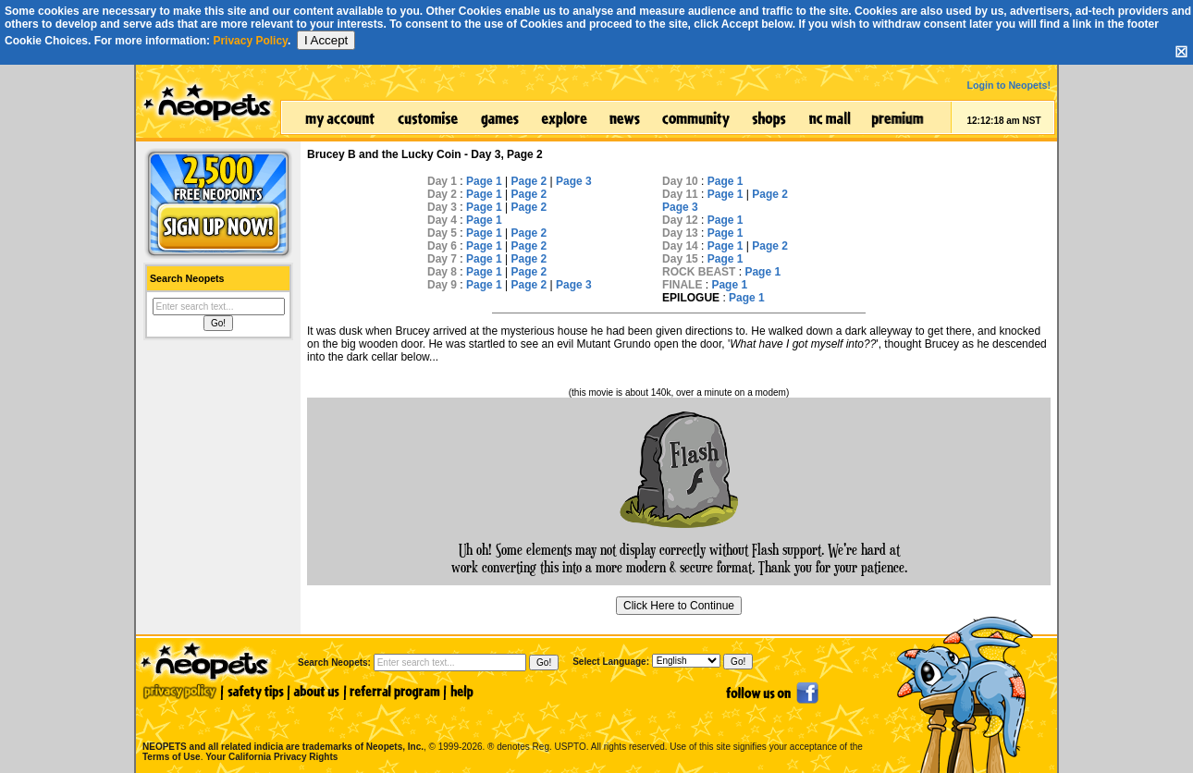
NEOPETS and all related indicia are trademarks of (281, 727)
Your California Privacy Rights (271, 757)
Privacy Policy (250, 40)
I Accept (326, 40)
